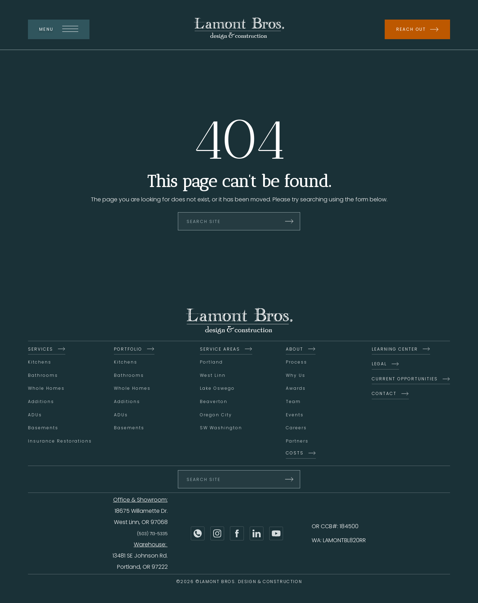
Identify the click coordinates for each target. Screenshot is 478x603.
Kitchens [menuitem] (39, 363)
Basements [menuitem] (43, 428)
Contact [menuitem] (384, 394)
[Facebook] (237, 534)
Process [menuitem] (296, 363)
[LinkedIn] (256, 534)
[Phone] (198, 534)
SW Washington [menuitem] (221, 428)
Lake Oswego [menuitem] (217, 389)
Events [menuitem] (295, 415)
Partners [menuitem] (297, 442)
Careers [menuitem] (296, 428)
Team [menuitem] (293, 402)
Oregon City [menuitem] (216, 415)
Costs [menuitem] (295, 454)
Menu (58, 29)
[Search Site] (239, 222)
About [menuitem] (294, 350)
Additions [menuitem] (41, 402)
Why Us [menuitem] (295, 376)
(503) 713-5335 (152, 534)
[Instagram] (217, 534)
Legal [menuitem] (379, 364)
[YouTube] (276, 534)
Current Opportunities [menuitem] (405, 379)
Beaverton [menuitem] (213, 402)
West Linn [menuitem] (213, 376)
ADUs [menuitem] (35, 415)
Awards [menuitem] (296, 389)
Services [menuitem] (40, 350)
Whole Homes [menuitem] (46, 389)
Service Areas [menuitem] (220, 350)
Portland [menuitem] (211, 363)
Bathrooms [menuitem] (43, 376)
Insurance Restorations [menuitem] (60, 442)
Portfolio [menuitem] (128, 350)
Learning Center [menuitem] (395, 350)
